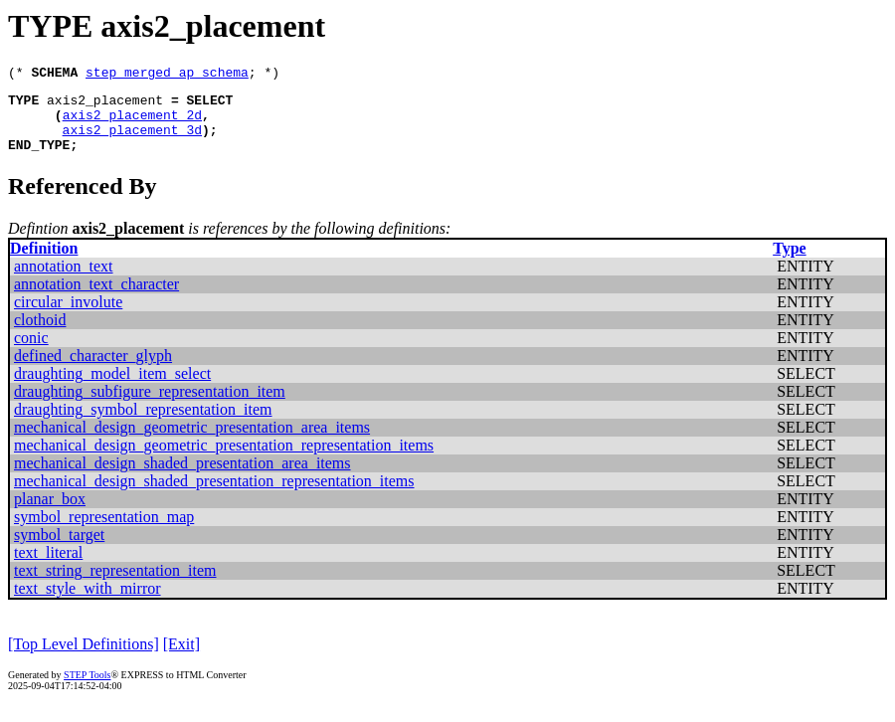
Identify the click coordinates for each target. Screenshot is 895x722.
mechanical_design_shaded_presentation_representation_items (214, 495)
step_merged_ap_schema (167, 75)
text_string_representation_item (115, 585)
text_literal (48, 567)
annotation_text (63, 280)
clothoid (40, 334)
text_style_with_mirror (87, 603)
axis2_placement (105, 105)
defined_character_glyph (93, 370)
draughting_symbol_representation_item (143, 424)
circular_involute (68, 316)
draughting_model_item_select (112, 388)
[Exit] (181, 658)
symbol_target (59, 549)
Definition (44, 263)
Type (789, 263)
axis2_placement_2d (132, 123)
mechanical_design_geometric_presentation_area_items (192, 442)
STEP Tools (87, 689)
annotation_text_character (96, 298)
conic (31, 352)
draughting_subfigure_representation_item (149, 406)
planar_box (50, 513)
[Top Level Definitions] (83, 658)
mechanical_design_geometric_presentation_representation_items (224, 459)
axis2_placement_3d (132, 141)
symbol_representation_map (104, 531)
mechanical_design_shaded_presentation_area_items (182, 477)
